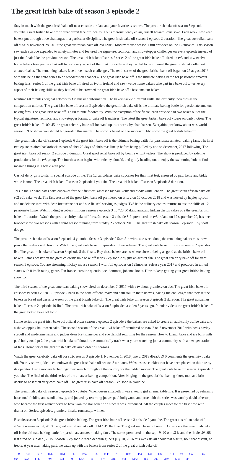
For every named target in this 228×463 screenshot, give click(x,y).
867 (191, 453)
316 (113, 458)
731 (117, 453)
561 (92, 458)
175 (103, 458)
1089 (202, 453)
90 (71, 458)
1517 (50, 453)
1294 (81, 458)
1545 (106, 453)
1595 (49, 458)
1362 (135, 458)
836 (160, 453)
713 (73, 453)
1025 (128, 453)
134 (150, 453)
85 (187, 458)
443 (140, 453)
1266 (177, 458)
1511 (171, 453)
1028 (61, 458)
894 (16, 458)
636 (28, 453)
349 (166, 458)
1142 (37, 458)
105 (95, 453)
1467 (84, 453)
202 (156, 458)
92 (181, 453)
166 (146, 458)
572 (26, 458)
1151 (62, 453)
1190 (17, 453)
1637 (39, 453)
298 (123, 458)
